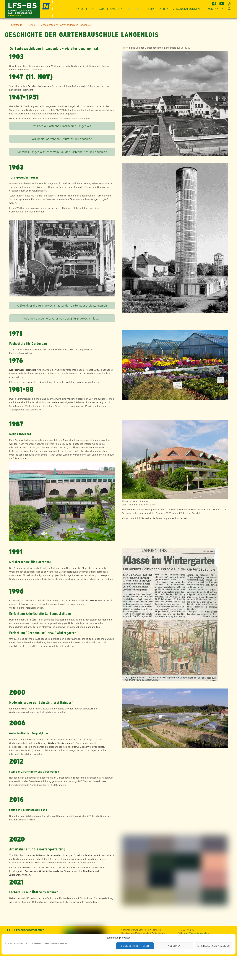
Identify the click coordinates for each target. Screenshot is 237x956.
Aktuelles (86, 8)
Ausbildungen (112, 8)
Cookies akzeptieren (135, 946)
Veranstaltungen (188, 8)
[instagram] (229, 2)
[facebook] (214, 2)
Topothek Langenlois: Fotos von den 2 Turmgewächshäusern (62, 318)
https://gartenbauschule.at (196, 933)
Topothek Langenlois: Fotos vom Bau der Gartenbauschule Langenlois (62, 152)
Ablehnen (174, 946)
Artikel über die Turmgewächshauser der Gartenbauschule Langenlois (62, 305)
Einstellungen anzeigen (213, 946)
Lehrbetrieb (158, 8)
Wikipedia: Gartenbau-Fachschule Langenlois (62, 126)
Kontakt (216, 8)
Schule (135, 8)
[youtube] (221, 2)
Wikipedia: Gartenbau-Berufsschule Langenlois (62, 139)
